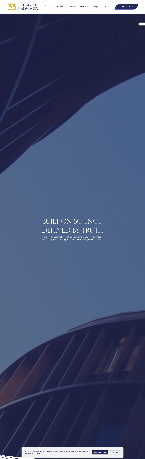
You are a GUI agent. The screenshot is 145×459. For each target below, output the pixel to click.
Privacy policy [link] (36, 453)
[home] (23, 6)
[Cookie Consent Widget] (72, 452)
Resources (84, 7)
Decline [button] (116, 452)
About (72, 7)
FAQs (95, 7)
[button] (58, 7)
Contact (105, 7)
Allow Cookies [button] (100, 452)
